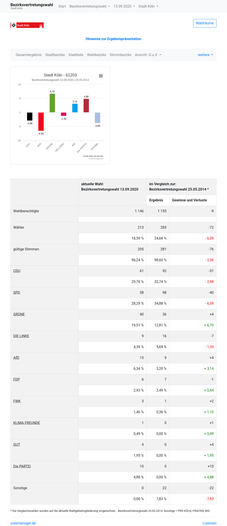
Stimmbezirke (120, 55)
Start (62, 6)
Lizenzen (210, 523)
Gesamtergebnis (29, 55)
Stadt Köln (147, 6)
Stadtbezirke (55, 55)
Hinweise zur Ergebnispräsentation (113, 39)
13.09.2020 (123, 6)
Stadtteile (76, 55)
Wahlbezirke (96, 55)
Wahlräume (205, 23)
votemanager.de (23, 523)
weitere (204, 55)
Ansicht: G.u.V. (147, 55)
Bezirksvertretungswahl (89, 6)
